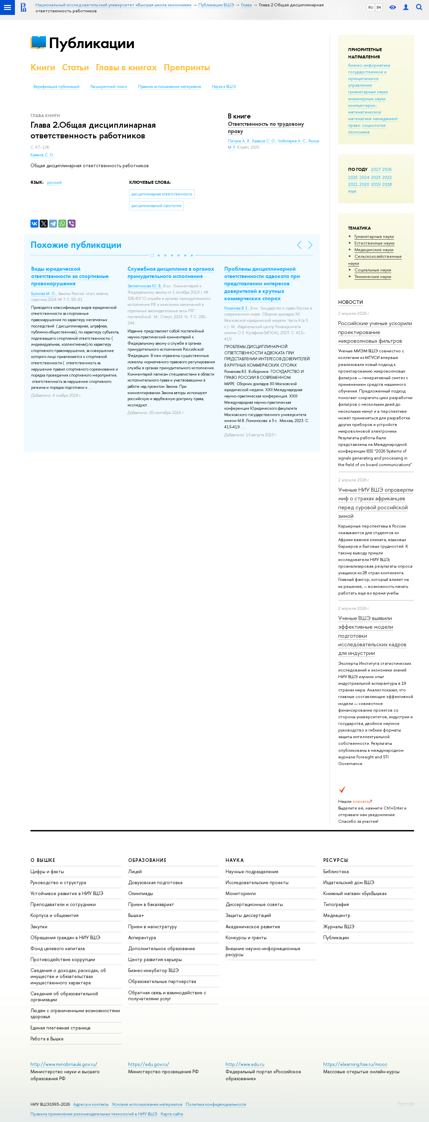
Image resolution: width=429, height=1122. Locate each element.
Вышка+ (136, 915)
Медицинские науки (374, 249)
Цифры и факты (47, 871)
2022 (387, 177)
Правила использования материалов (169, 86)
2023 (376, 177)
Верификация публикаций (56, 86)
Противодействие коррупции (62, 959)
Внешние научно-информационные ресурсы (263, 951)
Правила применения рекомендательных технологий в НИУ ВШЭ (93, 1114)
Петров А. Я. (239, 141)
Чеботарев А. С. (292, 141)
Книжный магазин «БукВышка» (355, 893)
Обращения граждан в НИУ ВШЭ (65, 937)
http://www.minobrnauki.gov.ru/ (63, 1064)
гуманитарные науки (368, 92)
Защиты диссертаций (248, 915)
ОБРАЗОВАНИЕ (147, 860)
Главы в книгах (126, 67)
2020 (364, 184)
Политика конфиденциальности (216, 1104)
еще (352, 191)
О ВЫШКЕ (43, 860)
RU (370, 7)
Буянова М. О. (43, 293)
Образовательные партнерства (162, 981)
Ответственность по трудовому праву (266, 127)
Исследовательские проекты (257, 882)
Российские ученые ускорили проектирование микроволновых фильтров (375, 331)
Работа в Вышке (47, 1038)
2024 (364, 177)
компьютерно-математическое (364, 108)
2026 (387, 169)
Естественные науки (374, 243)
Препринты (187, 67)
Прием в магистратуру (152, 926)
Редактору (405, 1103)
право (354, 125)
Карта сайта (172, 1114)
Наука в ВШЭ (224, 86)
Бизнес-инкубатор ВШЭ (153, 970)
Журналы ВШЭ (338, 926)
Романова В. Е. (236, 308)
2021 (353, 184)
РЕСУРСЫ (336, 860)
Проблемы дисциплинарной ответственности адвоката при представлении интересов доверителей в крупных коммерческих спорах (262, 283)
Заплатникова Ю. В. (144, 286)
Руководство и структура (58, 882)
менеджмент (385, 118)
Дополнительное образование (161, 948)
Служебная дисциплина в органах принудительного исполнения (171, 272)
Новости (350, 302)
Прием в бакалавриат (151, 904)
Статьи (75, 67)
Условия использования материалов (147, 1104)
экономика (358, 132)
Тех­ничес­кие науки (372, 276)
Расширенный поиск (108, 86)
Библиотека (336, 871)
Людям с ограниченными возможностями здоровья (75, 1013)
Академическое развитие (253, 926)
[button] (152, 255)
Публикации (91, 43)
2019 (376, 184)
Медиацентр (336, 915)
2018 (387, 184)
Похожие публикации (76, 244)
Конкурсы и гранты (246, 937)
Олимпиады (140, 893)
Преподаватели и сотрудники (63, 904)
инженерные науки (367, 99)
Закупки (38, 926)
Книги (42, 67)
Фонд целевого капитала (57, 948)
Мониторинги (241, 893)
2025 (353, 177)
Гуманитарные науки (374, 236)
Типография (336, 904)
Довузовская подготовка (155, 882)
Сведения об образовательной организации (64, 996)
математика (359, 118)
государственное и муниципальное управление (367, 78)
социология (374, 125)
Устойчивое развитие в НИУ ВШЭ (66, 893)
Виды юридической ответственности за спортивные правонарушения (70, 276)
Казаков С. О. (42, 155)
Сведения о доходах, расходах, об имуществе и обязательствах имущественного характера (68, 976)
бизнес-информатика (369, 65)
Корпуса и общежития (54, 915)
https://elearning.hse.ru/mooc (355, 1064)
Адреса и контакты (91, 1104)
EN (379, 7)
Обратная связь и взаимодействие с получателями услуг (167, 995)
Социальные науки (372, 270)
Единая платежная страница (60, 1027)
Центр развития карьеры (155, 959)
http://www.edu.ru (245, 1064)
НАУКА (235, 860)
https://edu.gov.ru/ (148, 1064)
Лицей (135, 871)
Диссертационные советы (254, 904)
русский (54, 182)
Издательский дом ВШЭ (348, 882)
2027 (376, 169)
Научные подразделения (252, 871)
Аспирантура (142, 937)
